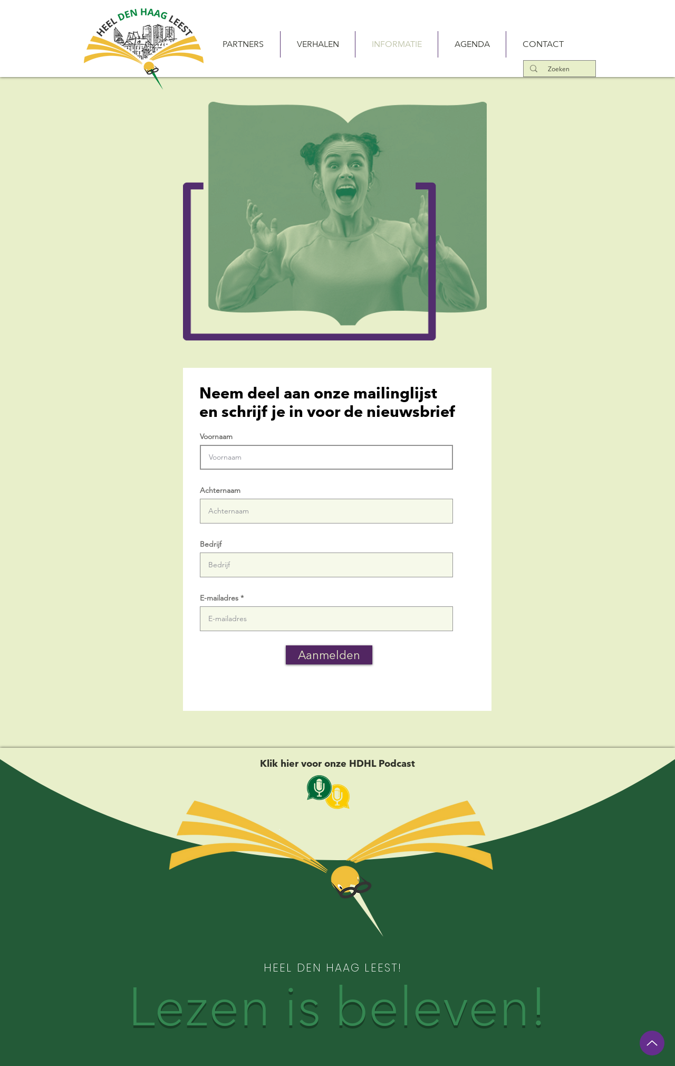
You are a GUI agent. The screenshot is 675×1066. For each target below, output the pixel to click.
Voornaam (216, 436)
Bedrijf (210, 544)
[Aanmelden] (329, 654)
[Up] (652, 1043)
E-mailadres (219, 598)
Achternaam (220, 490)
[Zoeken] (558, 69)
